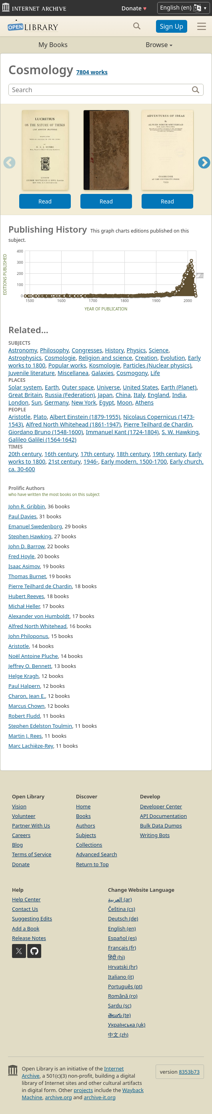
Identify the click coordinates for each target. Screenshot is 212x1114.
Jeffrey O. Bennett (29, 666)
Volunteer (24, 816)
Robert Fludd (24, 715)
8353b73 (189, 1071)
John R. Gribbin (26, 506)
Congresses (87, 350)
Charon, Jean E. (26, 695)
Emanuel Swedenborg (35, 526)
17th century (97, 454)
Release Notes (29, 938)
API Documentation (163, 816)
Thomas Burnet (27, 576)
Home (83, 806)
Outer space (78, 387)
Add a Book (25, 928)
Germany (56, 402)
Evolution (172, 357)
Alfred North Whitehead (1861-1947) (73, 424)
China (123, 395)
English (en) (122, 928)
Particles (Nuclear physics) (157, 365)
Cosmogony (132, 373)
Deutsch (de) (123, 918)
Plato (40, 417)
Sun (37, 402)
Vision (19, 806)
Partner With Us (31, 825)
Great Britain (25, 395)
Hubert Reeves (26, 596)
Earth (52, 387)
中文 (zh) (118, 1034)
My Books (53, 44)
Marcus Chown (26, 705)
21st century (64, 461)
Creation (146, 357)
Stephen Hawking (29, 536)
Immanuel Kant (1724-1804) (122, 432)
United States (140, 387)
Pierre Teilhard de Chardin (158, 424)
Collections (89, 844)
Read (45, 201)
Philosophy (54, 350)
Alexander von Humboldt (39, 616)
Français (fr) (122, 947)
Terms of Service (31, 854)
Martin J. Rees (25, 735)
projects (83, 1090)
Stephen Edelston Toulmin (40, 725)
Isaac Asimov (24, 566)
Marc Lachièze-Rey (30, 745)
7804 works (92, 72)
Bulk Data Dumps (161, 825)
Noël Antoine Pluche (33, 656)
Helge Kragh (23, 675)
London (18, 402)
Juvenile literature (31, 373)
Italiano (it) (121, 976)
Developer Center (161, 806)
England (158, 395)
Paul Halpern (24, 685)
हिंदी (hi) (116, 957)
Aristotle (19, 417)
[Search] (99, 89)
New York (83, 402)
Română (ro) (123, 995)
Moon (124, 402)
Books (83, 816)
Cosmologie (60, 357)
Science (158, 350)
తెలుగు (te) (119, 1015)
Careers (21, 835)
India (178, 395)
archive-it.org (100, 1097)
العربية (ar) (120, 899)
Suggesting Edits (32, 918)
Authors (85, 825)
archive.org (58, 1097)
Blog (17, 844)
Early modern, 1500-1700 (134, 461)
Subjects (86, 835)
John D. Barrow (26, 546)
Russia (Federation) (70, 395)
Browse (139, 44)
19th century (169, 454)
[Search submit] (137, 26)
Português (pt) (125, 986)
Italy (139, 395)
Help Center (26, 899)
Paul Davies (22, 516)
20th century (25, 454)
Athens (144, 402)
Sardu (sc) (119, 1005)
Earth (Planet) (178, 387)
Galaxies (102, 373)
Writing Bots (155, 835)
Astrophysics (25, 357)
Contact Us (25, 909)
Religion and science (105, 357)
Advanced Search (96, 854)
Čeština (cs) (121, 909)
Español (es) (122, 938)
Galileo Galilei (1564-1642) (42, 439)
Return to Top (92, 864)
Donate (134, 8)
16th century (61, 454)
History (114, 350)
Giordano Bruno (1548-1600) (45, 432)
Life (155, 373)
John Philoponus (28, 636)
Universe (108, 387)
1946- (91, 461)
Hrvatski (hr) (123, 966)
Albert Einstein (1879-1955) (85, 417)
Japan (105, 395)
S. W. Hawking (180, 432)
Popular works (67, 365)
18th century (133, 454)
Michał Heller (24, 606)
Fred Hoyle (21, 556)
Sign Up (171, 26)
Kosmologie (104, 365)
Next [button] (204, 173)
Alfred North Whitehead (37, 626)
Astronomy (22, 350)
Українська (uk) (126, 1024)
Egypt (106, 402)
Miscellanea (73, 373)
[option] (45, 159)
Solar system (25, 387)
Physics (136, 350)
